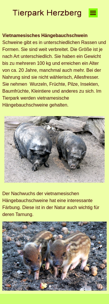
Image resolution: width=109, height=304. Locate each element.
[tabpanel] (54, 70)
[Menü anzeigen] (93, 12)
